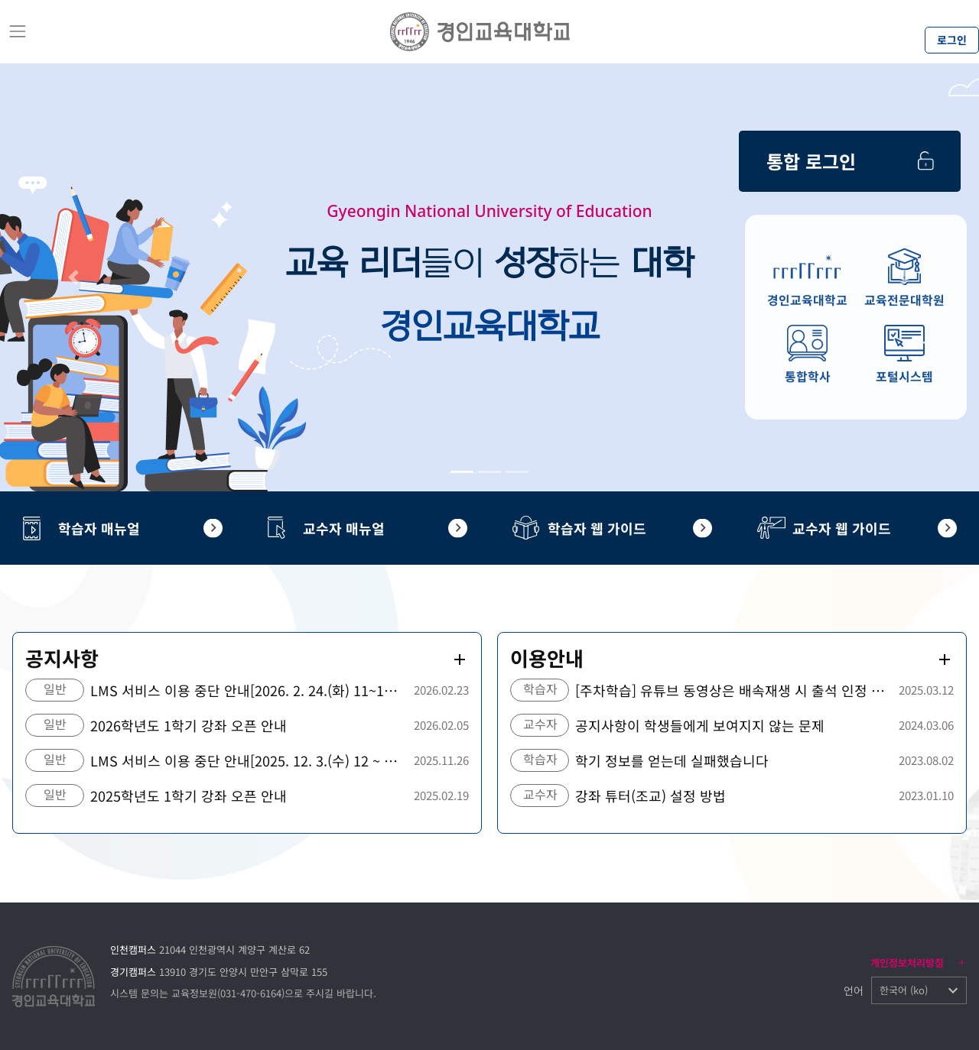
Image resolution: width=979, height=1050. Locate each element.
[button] (73, 277)
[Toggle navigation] (17, 31)
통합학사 (808, 377)
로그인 (952, 39)
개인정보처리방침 (907, 962)
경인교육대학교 (807, 300)
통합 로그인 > (851, 151)
